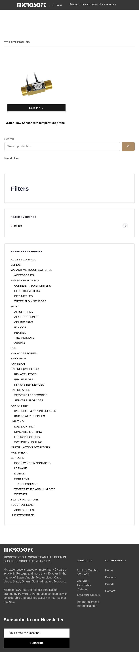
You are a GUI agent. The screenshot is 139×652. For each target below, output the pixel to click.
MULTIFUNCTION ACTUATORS (30, 447)
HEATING (20, 332)
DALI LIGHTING (24, 426)
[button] (17, 42)
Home (109, 570)
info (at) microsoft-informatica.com (88, 603)
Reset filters (12, 158)
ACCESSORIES (24, 275)
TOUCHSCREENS (22, 504)
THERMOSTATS (24, 337)
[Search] (128, 146)
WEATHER (21, 494)
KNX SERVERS (20, 389)
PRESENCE (21, 478)
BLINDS (16, 264)
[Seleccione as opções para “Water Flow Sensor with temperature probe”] (36, 107)
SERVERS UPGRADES (28, 400)
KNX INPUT (18, 363)
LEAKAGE (20, 468)
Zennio (18, 225)
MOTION (19, 473)
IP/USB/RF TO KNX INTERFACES (35, 410)
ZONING (19, 342)
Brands (109, 584)
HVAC (14, 306)
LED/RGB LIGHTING (27, 437)
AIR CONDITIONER (26, 316)
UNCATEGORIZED (22, 515)
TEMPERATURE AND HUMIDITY (34, 489)
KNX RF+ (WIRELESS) (25, 368)
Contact (110, 591)
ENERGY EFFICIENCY (25, 280)
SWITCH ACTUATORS (25, 499)
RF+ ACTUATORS (25, 374)
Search (9, 139)
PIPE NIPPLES (23, 296)
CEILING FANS (23, 322)
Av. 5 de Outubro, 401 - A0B (88, 572)
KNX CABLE (18, 358)
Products (111, 577)
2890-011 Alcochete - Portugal (84, 585)
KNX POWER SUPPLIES (29, 416)
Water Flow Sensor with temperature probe (35, 122)
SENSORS (17, 457)
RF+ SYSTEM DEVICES (29, 384)
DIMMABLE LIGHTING (28, 431)
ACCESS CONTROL (23, 259)
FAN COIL (20, 327)
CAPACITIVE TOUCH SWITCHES (31, 269)
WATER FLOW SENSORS (30, 301)
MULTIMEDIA (19, 452)
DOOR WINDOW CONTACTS (32, 463)
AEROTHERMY (23, 311)
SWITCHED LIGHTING (28, 442)
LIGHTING (17, 421)
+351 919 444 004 (88, 595)
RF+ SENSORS (23, 379)
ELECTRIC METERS (27, 290)
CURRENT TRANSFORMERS (32, 285)
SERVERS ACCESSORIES (30, 395)
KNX (13, 348)
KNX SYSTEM (19, 405)
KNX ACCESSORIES (24, 353)
